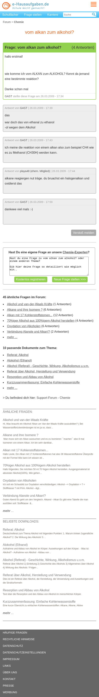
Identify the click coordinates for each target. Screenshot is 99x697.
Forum (7, 21)
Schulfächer (10, 14)
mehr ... (12, 337)
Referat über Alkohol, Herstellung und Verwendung (41, 371)
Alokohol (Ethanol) (19, 360)
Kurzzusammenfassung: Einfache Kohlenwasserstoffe (43, 382)
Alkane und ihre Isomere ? (25, 309)
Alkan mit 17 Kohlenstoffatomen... (29, 315)
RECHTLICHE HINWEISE (19, 639)
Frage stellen (33, 14)
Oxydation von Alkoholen (23, 326)
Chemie (65, 397)
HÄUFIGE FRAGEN (15, 632)
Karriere (52, 14)
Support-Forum (46, 397)
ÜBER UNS (10, 672)
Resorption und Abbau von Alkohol (30, 377)
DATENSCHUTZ (13, 645)
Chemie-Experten (75, 252)
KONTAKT (9, 679)
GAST (8, 96)
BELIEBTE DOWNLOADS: (21, 521)
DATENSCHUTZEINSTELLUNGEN (24, 652)
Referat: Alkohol (18, 355)
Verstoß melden (83, 232)
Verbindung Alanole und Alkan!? (28, 331)
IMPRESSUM (11, 659)
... (8, 510)
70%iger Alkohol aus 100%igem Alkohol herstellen (40, 320)
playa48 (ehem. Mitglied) (35, 171)
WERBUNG (10, 692)
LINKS (7, 665)
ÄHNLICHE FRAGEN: (17, 411)
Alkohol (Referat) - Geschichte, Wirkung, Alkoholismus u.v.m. (48, 366)
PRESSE (8, 685)
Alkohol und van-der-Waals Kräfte (29, 304)
